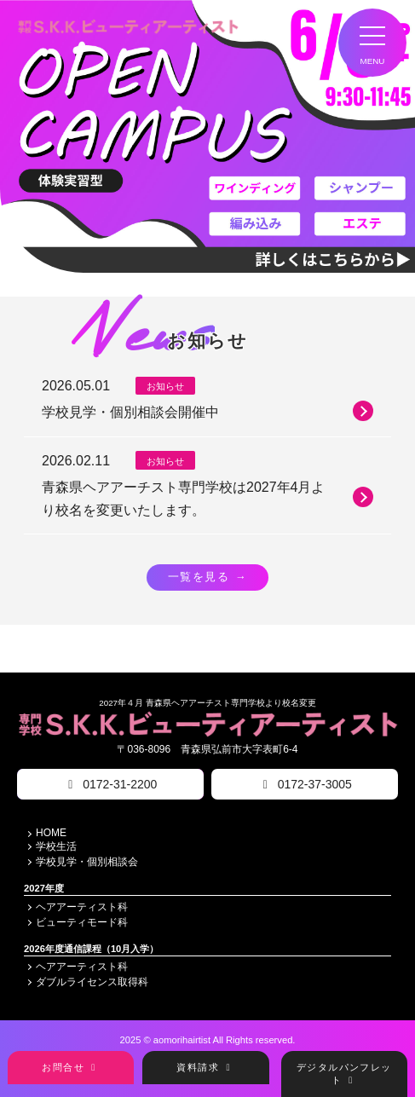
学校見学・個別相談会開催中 (207, 411)
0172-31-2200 (110, 784)
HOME (51, 833)
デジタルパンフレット (344, 1073)
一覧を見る (207, 577)
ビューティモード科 (82, 922)
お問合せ (71, 1067)
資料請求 (205, 1067)
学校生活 (56, 846)
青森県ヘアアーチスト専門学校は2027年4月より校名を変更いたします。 (207, 498)
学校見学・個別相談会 (87, 862)
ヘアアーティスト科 (82, 907)
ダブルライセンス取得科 (92, 983)
